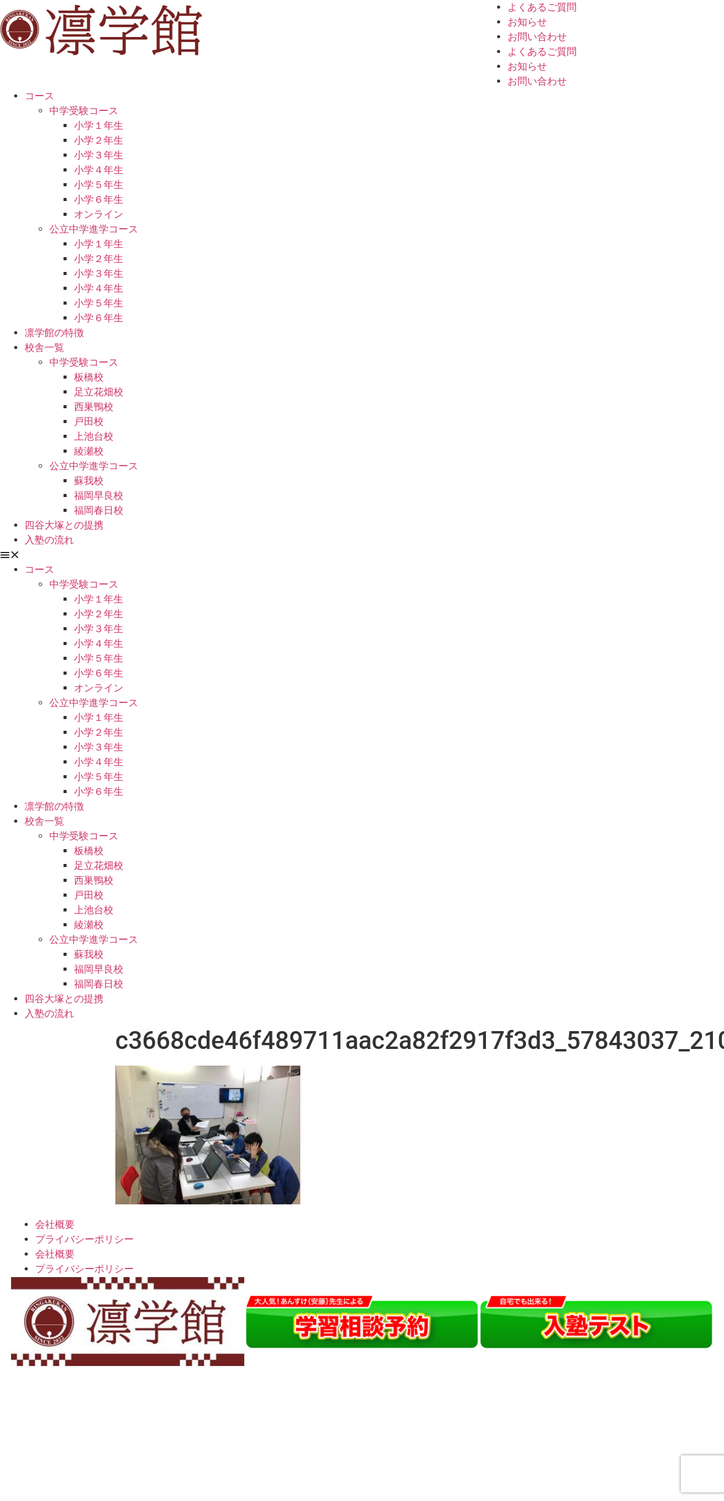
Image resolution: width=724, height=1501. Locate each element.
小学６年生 (98, 199)
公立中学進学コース (93, 229)
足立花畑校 (98, 392)
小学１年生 (98, 125)
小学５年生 (98, 185)
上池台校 (93, 436)
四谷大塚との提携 (64, 525)
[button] (362, 555)
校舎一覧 (44, 347)
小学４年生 (98, 170)
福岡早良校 (98, 495)
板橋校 (89, 377)
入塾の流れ (49, 540)
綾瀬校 (89, 451)
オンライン (98, 214)
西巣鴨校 (93, 407)
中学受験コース (83, 111)
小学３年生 (98, 155)
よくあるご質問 (542, 7)
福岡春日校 (98, 510)
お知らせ (527, 22)
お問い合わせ (537, 37)
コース (39, 96)
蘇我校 (89, 481)
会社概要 (55, 1224)
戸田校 (89, 421)
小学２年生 (98, 140)
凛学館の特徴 (54, 333)
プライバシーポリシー (84, 1239)
